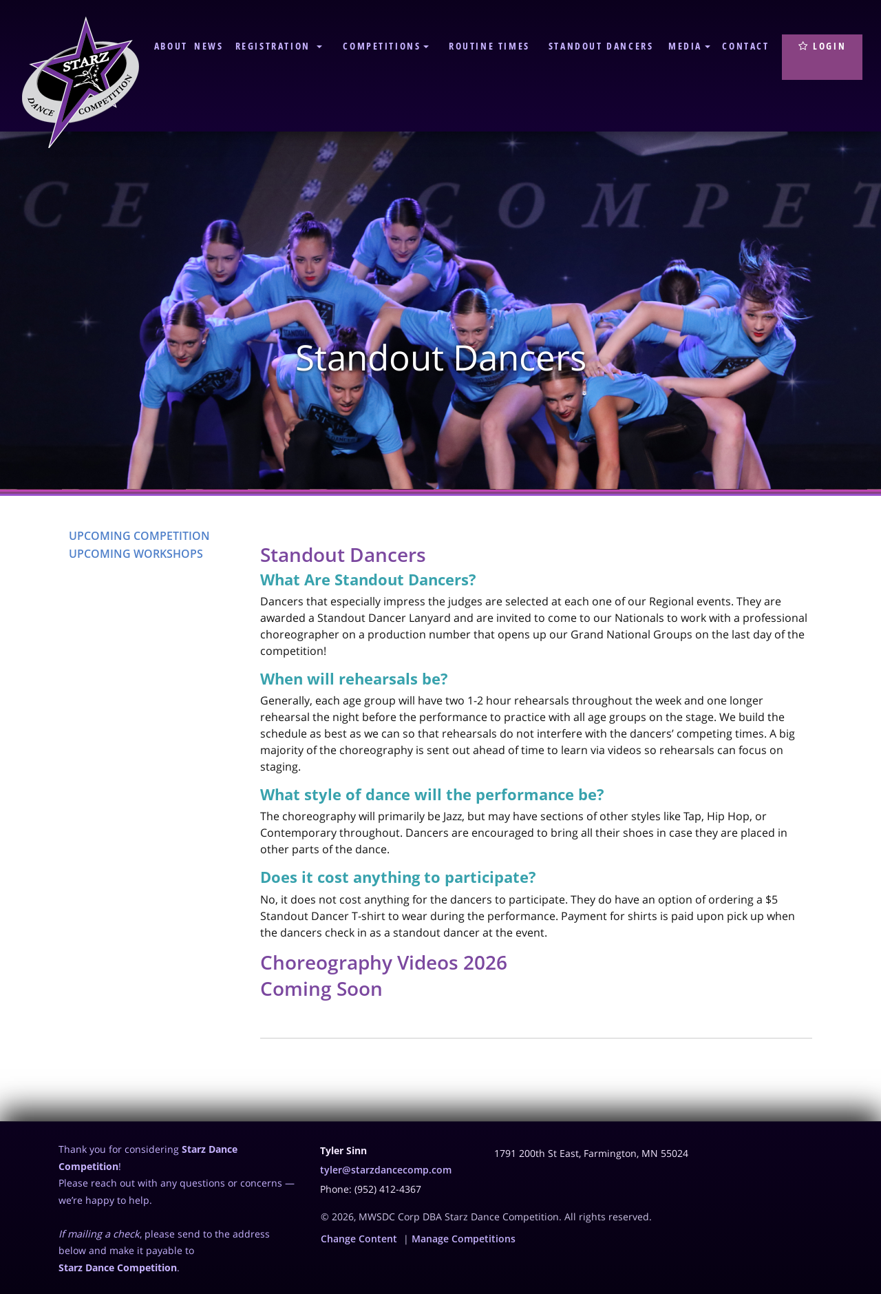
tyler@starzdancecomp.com (386, 1169)
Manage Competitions (464, 1238)
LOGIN (822, 45)
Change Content (359, 1238)
